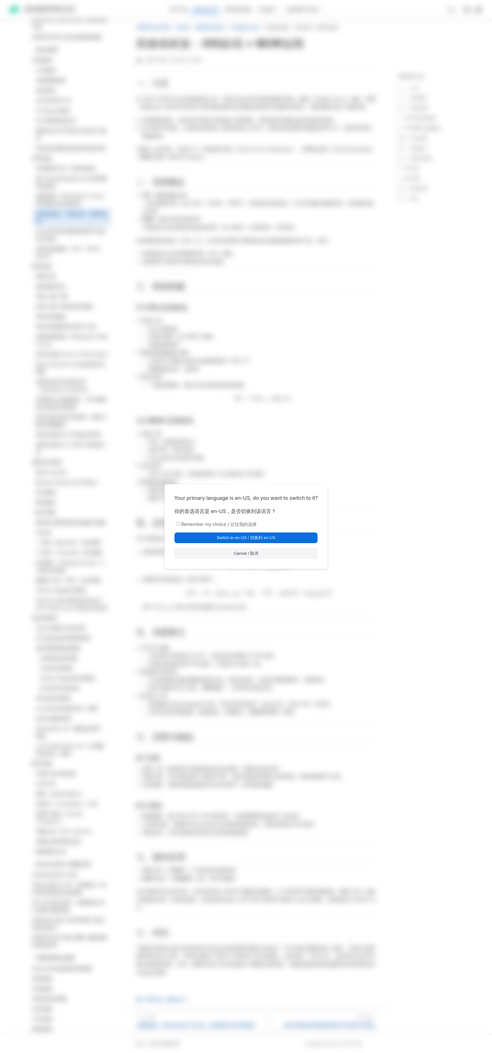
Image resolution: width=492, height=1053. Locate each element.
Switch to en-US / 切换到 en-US (246, 537)
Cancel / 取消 (246, 553)
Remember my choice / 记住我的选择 (219, 524)
